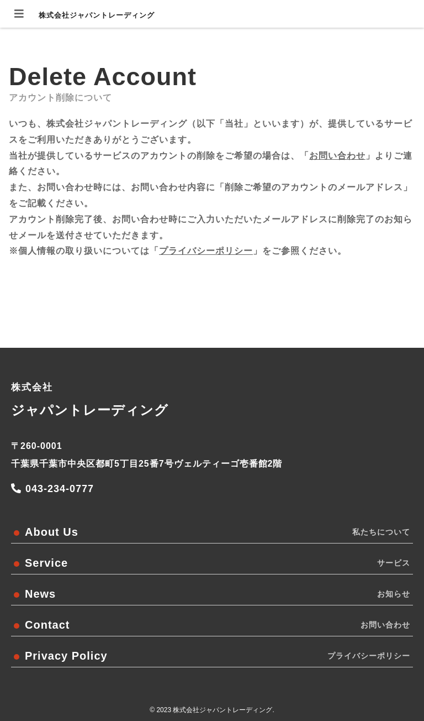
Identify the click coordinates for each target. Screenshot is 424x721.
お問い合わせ (337, 155)
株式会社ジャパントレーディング (97, 15)
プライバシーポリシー (206, 250)
